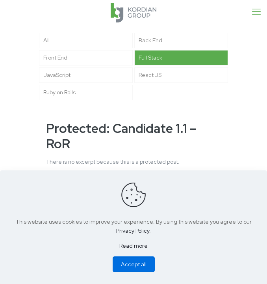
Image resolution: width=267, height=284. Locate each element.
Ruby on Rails (59, 92)
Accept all (133, 264)
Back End (150, 40)
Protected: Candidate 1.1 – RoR (121, 136)
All (46, 40)
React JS (150, 74)
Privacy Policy (132, 230)
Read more (133, 245)
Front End (55, 57)
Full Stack (150, 57)
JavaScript (56, 74)
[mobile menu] (256, 12)
